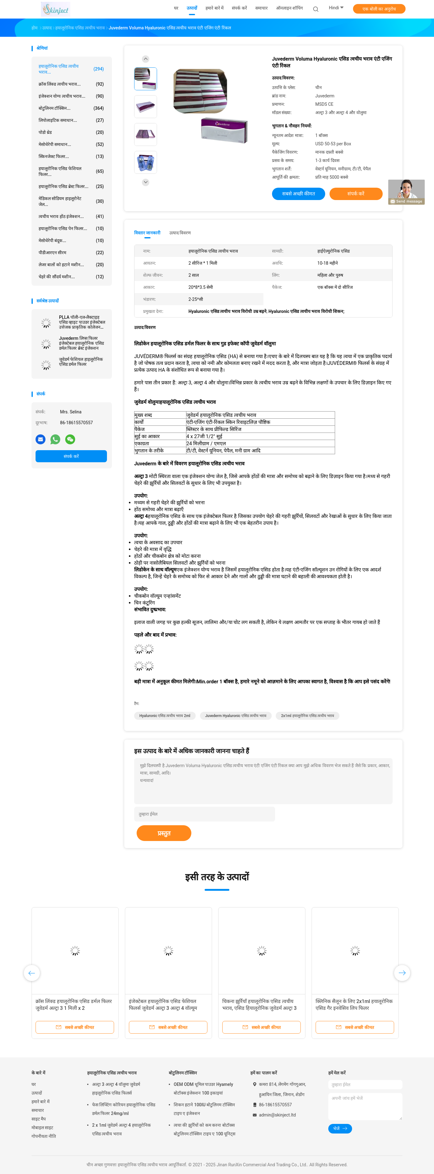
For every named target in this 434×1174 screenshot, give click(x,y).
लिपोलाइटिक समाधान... (71, 120)
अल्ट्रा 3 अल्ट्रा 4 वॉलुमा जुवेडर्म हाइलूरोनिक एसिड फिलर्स (116, 1088)
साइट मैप (39, 1118)
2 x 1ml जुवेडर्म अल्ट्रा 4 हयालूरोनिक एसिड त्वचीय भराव (121, 1129)
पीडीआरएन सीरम (71, 253)
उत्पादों (37, 1093)
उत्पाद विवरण (180, 232)
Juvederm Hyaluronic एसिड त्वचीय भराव (235, 716)
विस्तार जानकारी (147, 232)
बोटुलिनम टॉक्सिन (183, 1072)
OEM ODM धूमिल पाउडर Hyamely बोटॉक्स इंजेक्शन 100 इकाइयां (203, 1088)
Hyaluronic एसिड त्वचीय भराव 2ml (164, 716)
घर (34, 1084)
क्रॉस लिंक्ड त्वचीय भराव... (71, 84)
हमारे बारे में (40, 1101)
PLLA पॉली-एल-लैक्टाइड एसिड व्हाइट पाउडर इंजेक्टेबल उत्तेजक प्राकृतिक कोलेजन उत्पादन (82, 322)
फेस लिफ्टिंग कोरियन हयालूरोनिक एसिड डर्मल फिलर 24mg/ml (123, 1109)
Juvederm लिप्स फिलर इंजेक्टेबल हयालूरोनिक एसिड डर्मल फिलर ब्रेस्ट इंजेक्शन (81, 343)
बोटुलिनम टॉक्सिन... (71, 108)
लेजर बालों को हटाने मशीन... (71, 265)
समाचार (38, 1110)
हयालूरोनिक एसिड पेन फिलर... (71, 228)
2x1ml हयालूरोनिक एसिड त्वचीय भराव (307, 716)
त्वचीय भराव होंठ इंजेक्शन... (71, 216)
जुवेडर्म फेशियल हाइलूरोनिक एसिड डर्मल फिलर (81, 362)
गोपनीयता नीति (44, 1136)
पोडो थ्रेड (71, 132)
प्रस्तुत (164, 833)
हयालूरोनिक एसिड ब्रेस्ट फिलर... (71, 186)
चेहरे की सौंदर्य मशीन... (71, 277)
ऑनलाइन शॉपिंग (289, 8)
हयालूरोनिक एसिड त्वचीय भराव (112, 1072)
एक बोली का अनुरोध (379, 8)
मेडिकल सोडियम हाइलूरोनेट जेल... (71, 201)
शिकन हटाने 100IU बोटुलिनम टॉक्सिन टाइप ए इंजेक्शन (204, 1109)
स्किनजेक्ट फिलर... (71, 156)
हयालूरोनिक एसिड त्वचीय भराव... (71, 69)
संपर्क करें (71, 456)
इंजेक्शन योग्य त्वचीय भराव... (71, 96)
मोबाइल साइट (42, 1127)
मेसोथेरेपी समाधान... (71, 144)
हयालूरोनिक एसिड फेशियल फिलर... (71, 171)
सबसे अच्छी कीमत (298, 194)
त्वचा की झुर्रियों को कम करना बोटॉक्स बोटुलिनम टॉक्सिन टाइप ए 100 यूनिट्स (204, 1129)
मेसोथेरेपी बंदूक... (71, 240)
